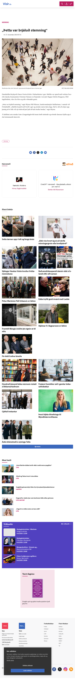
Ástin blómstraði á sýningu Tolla (16, 442)
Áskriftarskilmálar (26, 644)
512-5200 (27, 634)
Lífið (47, 634)
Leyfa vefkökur (39, 670)
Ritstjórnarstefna (26, 641)
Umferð (23, 649)
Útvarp (48, 641)
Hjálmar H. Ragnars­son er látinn (52, 326)
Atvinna (62, 631)
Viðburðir (63, 634)
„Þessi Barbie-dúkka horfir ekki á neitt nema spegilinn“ (34, 465)
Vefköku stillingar (16, 670)
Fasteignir (63, 629)
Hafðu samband (26, 639)
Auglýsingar (24, 636)
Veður (61, 636)
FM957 (62, 641)
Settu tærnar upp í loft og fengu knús (18, 239)
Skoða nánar (10, 665)
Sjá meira (37, 447)
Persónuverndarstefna (9, 638)
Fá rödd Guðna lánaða (12, 356)
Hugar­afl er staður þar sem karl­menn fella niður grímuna (34, 498)
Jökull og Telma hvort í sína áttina (27, 476)
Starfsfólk (24, 646)
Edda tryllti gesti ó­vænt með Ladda (53, 299)
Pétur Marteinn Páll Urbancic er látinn (19, 301)
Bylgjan (62, 639)
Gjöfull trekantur (9, 412)
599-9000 (8, 645)
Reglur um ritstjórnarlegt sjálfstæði (9, 635)
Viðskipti (48, 629)
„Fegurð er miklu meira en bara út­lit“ (28, 509)
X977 (61, 644)
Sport (47, 631)
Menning (6, 141)
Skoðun (48, 636)
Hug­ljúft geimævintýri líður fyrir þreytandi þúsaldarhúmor (35, 487)
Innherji (62, 626)
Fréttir (48, 626)
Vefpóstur (24, 651)
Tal (60, 646)
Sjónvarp (48, 639)
